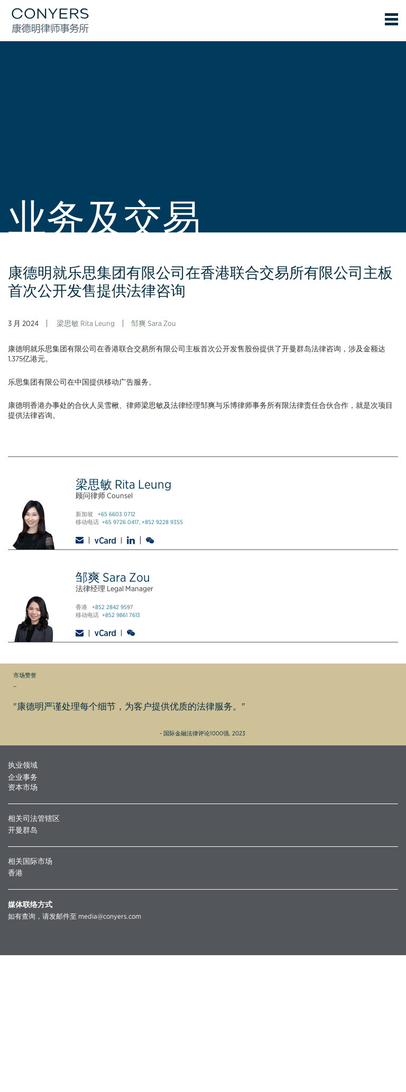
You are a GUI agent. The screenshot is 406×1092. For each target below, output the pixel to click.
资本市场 (23, 787)
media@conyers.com (109, 916)
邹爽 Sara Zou (153, 323)
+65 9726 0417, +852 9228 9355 (142, 522)
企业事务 (23, 777)
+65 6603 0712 (116, 514)
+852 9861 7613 (121, 615)
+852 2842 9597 (112, 607)
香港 (15, 873)
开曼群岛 (23, 830)
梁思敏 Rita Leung (86, 323)
